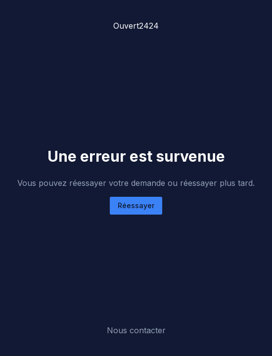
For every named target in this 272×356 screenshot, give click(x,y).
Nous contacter (136, 330)
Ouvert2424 (136, 26)
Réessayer (136, 205)
